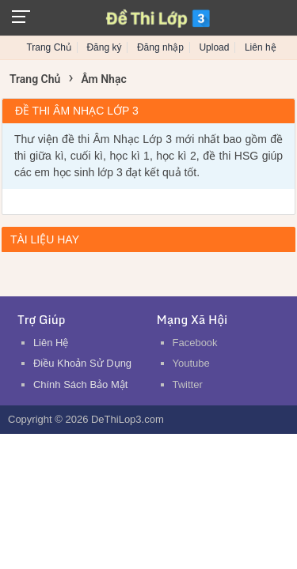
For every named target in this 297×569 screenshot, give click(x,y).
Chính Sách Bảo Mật (80, 384)
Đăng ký (103, 47)
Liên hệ (260, 47)
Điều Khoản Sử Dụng (82, 363)
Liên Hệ (51, 343)
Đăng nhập (160, 47)
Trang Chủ (48, 47)
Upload (214, 47)
